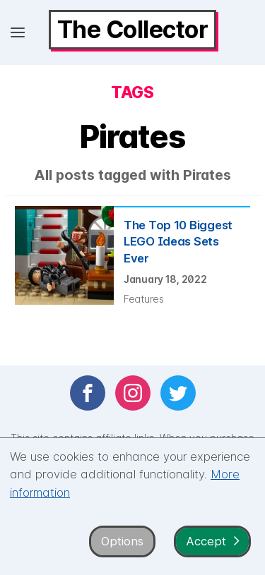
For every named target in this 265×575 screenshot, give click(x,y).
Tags (132, 92)
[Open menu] (17, 32)
